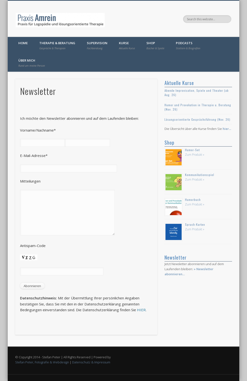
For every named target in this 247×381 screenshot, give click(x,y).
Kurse (127, 45)
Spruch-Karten (195, 224)
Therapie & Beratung (57, 45)
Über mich (31, 62)
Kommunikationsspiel (199, 175)
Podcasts (188, 45)
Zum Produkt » (194, 155)
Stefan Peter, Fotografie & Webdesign (42, 362)
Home (23, 43)
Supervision (97, 45)
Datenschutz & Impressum (91, 362)
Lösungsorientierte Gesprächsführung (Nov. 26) (197, 119)
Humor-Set (192, 150)
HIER (141, 309)
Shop (155, 45)
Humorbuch (193, 200)
